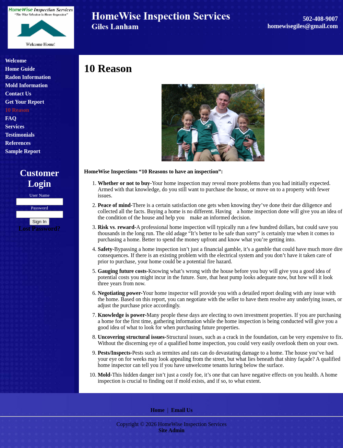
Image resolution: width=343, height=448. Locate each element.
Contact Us (18, 93)
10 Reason (17, 110)
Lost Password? (39, 228)
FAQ (10, 118)
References (18, 143)
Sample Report (22, 151)
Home (158, 410)
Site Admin (171, 430)
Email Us (182, 410)
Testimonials (20, 135)
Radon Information (28, 77)
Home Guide (20, 69)
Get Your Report (24, 102)
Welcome (15, 61)
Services (14, 126)
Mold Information (26, 85)
